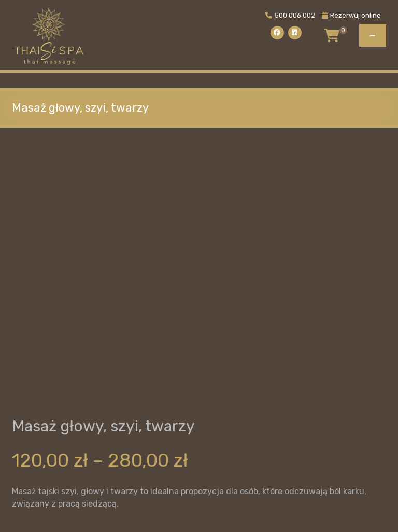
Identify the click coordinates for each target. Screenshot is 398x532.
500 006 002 (290, 15)
